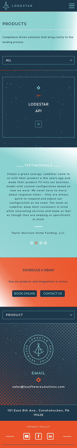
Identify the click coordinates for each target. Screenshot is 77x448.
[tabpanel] (38, 203)
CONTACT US (52, 293)
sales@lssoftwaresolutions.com (38, 386)
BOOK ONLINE (24, 293)
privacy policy (38, 426)
